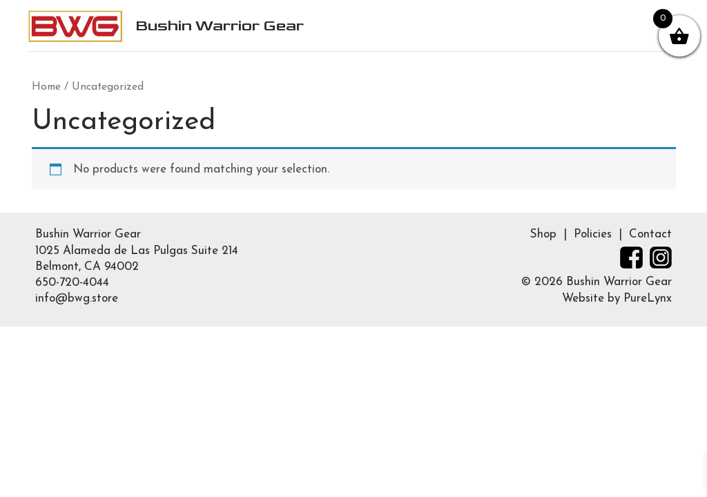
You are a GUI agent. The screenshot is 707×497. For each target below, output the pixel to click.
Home (46, 86)
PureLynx (647, 298)
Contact (650, 234)
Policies (593, 234)
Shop (543, 234)
